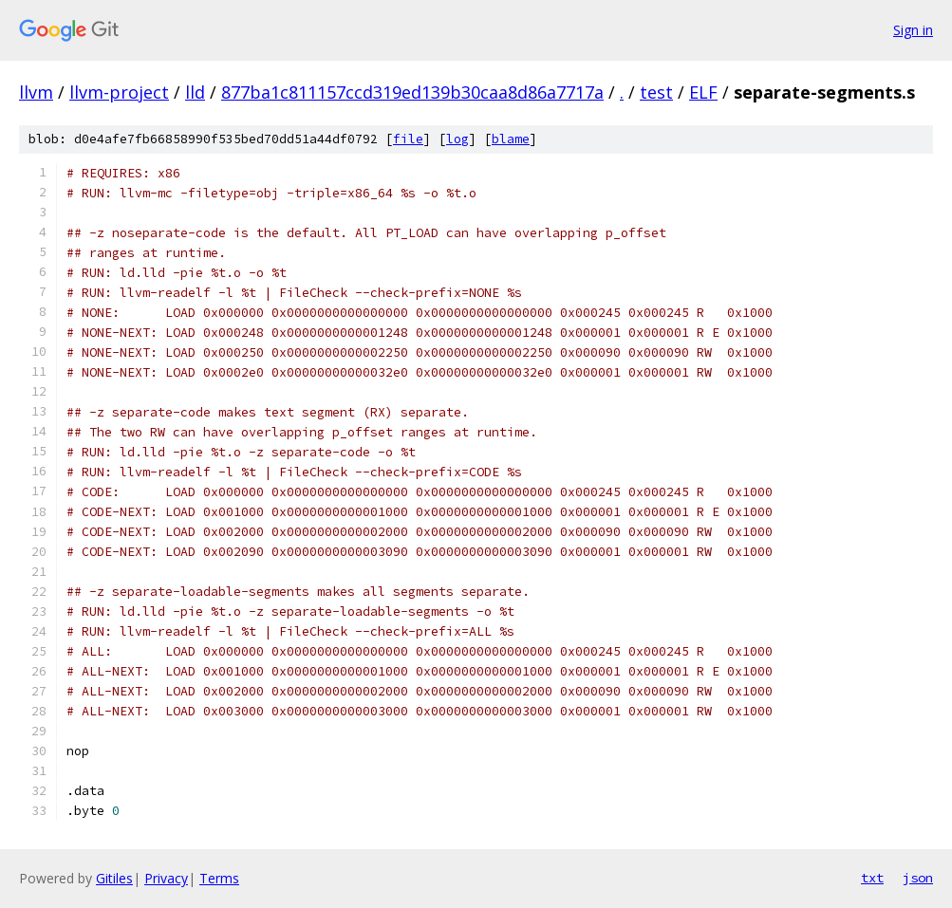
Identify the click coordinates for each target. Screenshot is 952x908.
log (457, 139)
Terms (219, 878)
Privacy (166, 878)
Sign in (913, 30)
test (656, 92)
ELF (703, 92)
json (918, 877)
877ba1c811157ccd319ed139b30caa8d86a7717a (412, 92)
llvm (36, 92)
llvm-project (119, 92)
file (408, 139)
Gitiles (114, 878)
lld (195, 92)
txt (872, 877)
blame (511, 139)
